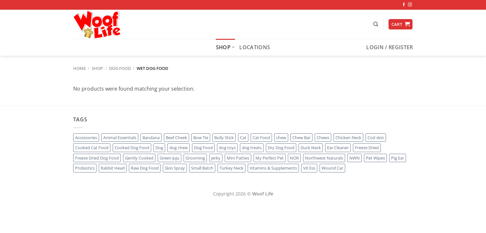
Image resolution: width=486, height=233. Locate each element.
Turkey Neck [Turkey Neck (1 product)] (231, 168)
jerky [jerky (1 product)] (215, 158)
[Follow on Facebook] (404, 5)
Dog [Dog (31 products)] (159, 147)
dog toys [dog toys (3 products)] (227, 147)
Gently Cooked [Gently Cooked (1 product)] (139, 158)
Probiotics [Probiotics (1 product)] (85, 168)
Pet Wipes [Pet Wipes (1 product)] (375, 158)
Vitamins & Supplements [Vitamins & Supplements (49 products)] (273, 168)
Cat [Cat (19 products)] (243, 137)
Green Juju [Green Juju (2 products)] (169, 158)
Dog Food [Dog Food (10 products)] (203, 147)
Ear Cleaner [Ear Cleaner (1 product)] (338, 147)
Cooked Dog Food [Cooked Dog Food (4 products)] (132, 147)
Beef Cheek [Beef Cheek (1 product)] (176, 137)
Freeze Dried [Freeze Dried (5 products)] (367, 147)
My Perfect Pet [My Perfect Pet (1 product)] (269, 158)
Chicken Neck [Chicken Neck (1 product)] (348, 137)
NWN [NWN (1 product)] (354, 158)
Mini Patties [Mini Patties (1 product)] (238, 158)
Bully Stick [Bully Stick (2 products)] (224, 137)
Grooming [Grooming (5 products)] (195, 158)
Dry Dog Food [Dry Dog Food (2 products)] (281, 147)
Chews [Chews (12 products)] (323, 137)
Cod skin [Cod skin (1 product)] (375, 137)
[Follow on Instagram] (410, 5)
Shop (225, 47)
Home (79, 68)
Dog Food (120, 68)
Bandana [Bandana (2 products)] (151, 137)
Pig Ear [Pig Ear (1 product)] (397, 158)
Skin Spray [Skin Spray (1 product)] (175, 168)
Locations (254, 47)
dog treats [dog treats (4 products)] (252, 147)
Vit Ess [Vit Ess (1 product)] (309, 168)
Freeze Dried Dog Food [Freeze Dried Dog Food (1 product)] (97, 158)
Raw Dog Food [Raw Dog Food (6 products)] (145, 168)
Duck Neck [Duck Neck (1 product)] (310, 147)
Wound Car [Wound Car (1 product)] (332, 168)
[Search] (375, 24)
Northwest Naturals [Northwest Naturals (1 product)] (324, 158)
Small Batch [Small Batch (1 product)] (202, 168)
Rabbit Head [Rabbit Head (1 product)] (113, 168)
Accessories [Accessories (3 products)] (86, 137)
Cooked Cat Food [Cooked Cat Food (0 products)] (91, 147)
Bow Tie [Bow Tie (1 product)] (200, 137)
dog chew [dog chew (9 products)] (178, 147)
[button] (401, 24)
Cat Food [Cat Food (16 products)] (261, 137)
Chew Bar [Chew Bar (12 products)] (301, 137)
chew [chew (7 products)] (281, 137)
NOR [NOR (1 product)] (294, 158)
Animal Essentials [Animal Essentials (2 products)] (119, 137)
